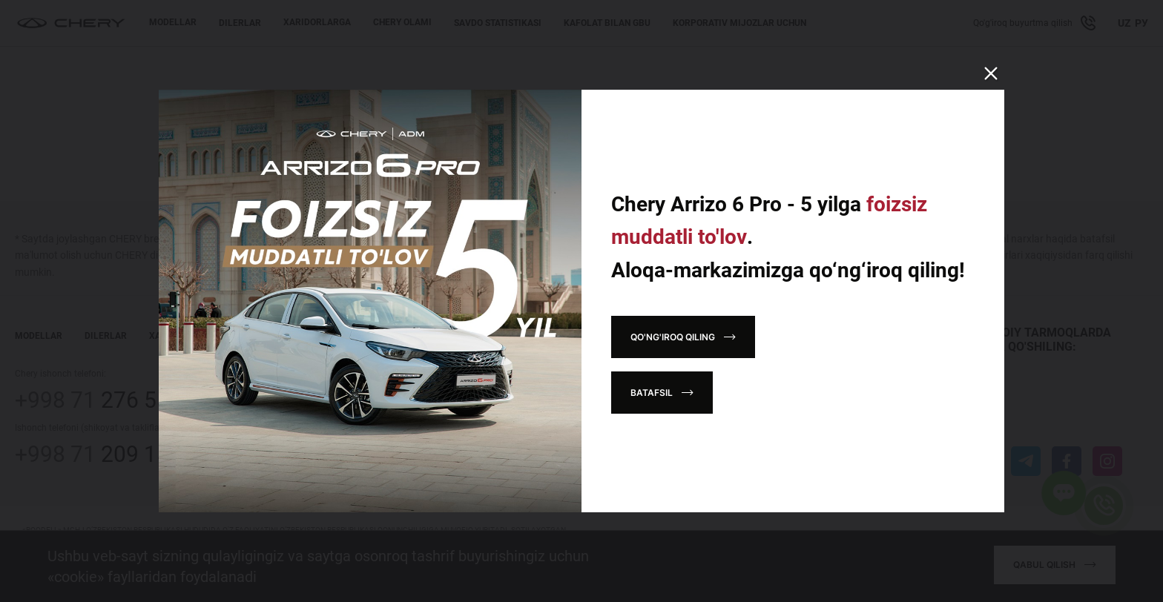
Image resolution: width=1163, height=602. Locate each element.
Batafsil (651, 392)
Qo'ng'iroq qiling (672, 337)
